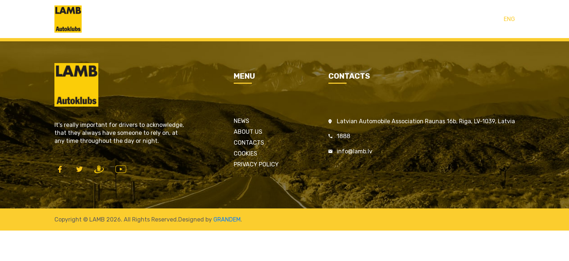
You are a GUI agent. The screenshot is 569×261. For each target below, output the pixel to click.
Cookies (245, 153)
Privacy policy (256, 164)
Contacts (337, 19)
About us (248, 131)
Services (302, 19)
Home (228, 19)
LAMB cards (263, 19)
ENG (509, 19)
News (241, 120)
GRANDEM (227, 219)
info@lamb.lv (354, 151)
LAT (494, 19)
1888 (343, 136)
